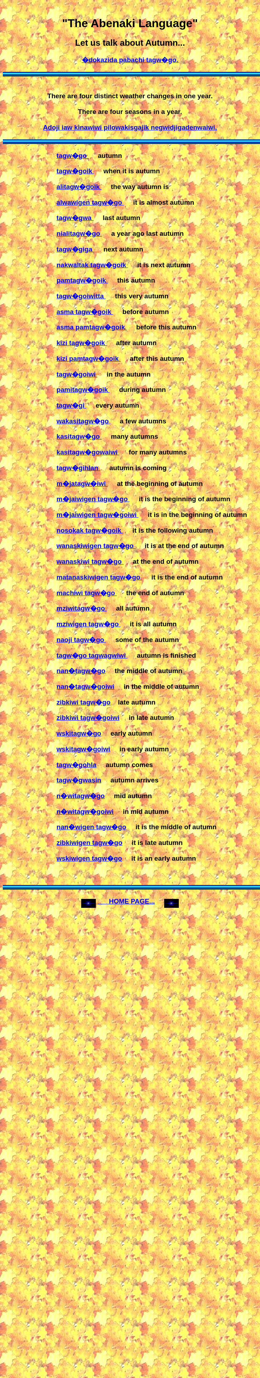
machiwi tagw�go (87, 593)
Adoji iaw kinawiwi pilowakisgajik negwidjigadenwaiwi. (130, 127)
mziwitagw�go (82, 608)
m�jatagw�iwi (82, 483)
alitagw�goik (79, 186)
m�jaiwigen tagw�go (93, 499)
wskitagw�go (79, 733)
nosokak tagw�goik (90, 530)
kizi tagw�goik (82, 343)
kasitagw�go (79, 436)
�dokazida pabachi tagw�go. (130, 60)
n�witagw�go (81, 796)
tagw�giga (75, 249)
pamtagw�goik (82, 280)
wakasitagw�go (84, 421)
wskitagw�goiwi (83, 749)
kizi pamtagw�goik (89, 358)
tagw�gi (71, 405)
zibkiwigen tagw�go (89, 842)
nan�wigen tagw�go (91, 827)
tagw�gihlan (78, 468)
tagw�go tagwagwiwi (92, 655)
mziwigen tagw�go (89, 624)
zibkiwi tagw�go (84, 702)
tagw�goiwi (77, 374)
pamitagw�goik (83, 389)
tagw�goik (75, 171)
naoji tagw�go (81, 639)
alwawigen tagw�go (90, 202)
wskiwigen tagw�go (89, 858)
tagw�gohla (76, 764)
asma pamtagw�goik (92, 327)
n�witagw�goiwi (85, 811)
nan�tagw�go (81, 671)
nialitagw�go (79, 233)
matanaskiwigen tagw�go (99, 577)
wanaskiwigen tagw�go (96, 545)
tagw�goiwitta (81, 296)
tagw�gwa (75, 218)
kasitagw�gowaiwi (88, 452)
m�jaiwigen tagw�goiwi (97, 514)
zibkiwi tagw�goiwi (88, 717)
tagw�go (73, 155)
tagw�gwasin (79, 780)
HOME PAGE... (126, 901)
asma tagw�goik (85, 311)
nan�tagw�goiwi (85, 686)
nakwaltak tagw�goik (92, 265)
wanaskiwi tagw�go (90, 561)
